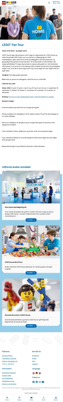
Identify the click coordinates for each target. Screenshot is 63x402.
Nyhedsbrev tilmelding (9, 373)
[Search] (49, 3)
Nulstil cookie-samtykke (31, 393)
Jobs (33, 361)
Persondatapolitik (7, 378)
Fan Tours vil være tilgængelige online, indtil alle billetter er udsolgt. (31, 97)
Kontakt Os (35, 355)
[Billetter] (31, 398)
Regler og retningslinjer (9, 384)
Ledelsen (35, 364)
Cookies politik (6, 375)
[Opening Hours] (56, 3)
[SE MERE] (31, 220)
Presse (34, 358)
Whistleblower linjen (8, 381)
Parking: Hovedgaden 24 (9, 361)
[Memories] (56, 398)
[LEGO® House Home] (9, 3)
